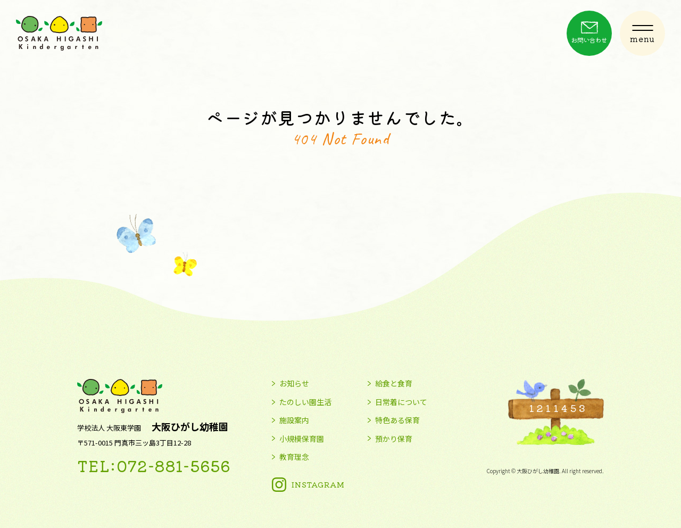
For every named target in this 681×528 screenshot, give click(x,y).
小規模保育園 (301, 439)
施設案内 (294, 420)
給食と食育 (393, 384)
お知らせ (294, 384)
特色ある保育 (397, 420)
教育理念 (294, 457)
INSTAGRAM (318, 484)
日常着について (401, 402)
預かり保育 (393, 439)
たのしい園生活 (305, 402)
